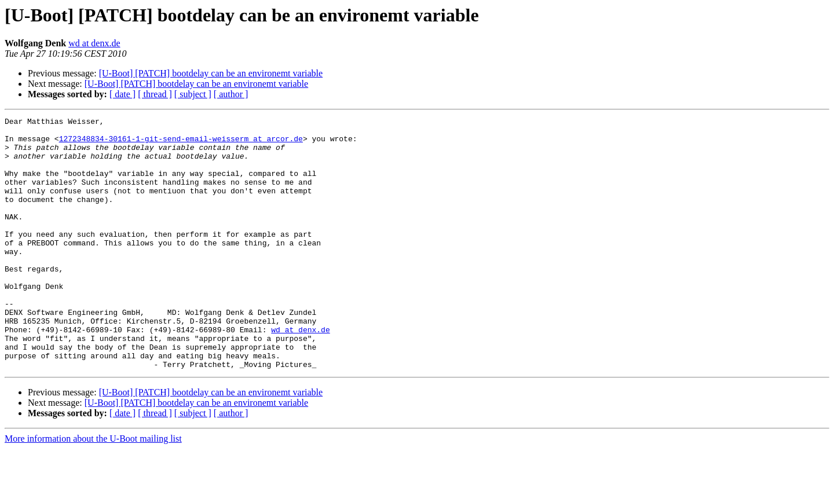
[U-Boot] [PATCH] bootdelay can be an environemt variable (211, 73)
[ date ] (122, 94)
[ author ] (231, 94)
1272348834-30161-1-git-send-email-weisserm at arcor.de (181, 143)
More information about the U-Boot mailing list (93, 489)
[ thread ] (155, 94)
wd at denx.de (94, 43)
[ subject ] (192, 94)
